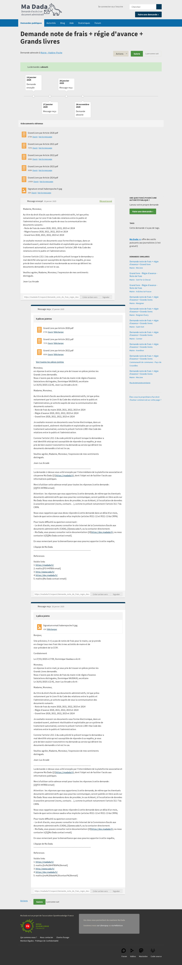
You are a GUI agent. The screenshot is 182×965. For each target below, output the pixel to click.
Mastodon (143, 953)
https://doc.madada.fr (101, 532)
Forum (98, 23)
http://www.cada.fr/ (45, 571)
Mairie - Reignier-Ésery (139, 315)
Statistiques (84, 23)
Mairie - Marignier (137, 303)
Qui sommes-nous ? (28, 937)
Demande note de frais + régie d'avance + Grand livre (144, 263)
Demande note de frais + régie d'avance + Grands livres (144, 298)
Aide (72, 23)
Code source (156, 953)
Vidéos (133, 953)
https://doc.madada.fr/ (47, 575)
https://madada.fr (64, 475)
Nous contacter (46, 937)
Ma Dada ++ (135, 239)
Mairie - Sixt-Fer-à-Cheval (140, 279)
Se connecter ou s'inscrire (110, 6)
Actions (119, 53)
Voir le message (45, 136)
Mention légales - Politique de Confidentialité (39, 940)
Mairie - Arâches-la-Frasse (140, 291)
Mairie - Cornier (136, 338)
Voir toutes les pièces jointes (50, 361)
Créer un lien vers (89, 297)
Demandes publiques (31, 23)
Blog (62, 23)
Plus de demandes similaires (140, 383)
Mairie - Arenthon (137, 350)
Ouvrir (35, 136)
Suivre (137, 53)
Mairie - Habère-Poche (51, 52)
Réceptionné (106, 201)
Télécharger (58, 332)
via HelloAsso (117, 925)
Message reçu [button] (44, 309)
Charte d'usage (62, 937)
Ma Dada (41, 10)
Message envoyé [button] (35, 201)
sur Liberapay (102, 925)
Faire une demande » (148, 14)
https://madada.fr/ (45, 565)
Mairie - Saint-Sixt (137, 326)
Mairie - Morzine (136, 268)
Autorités (51, 23)
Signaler (106, 297)
